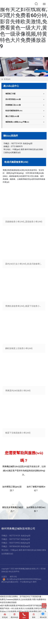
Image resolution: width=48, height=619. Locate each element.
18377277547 (14, 539)
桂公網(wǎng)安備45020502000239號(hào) (24, 579)
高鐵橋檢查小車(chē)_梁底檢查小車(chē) (23, 221)
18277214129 (16, 143)
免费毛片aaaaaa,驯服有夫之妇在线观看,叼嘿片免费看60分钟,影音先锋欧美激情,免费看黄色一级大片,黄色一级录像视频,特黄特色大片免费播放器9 (24, 24)
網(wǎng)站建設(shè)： (10, 582)
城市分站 (13, 577)
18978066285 (14, 546)
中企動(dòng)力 (26, 582)
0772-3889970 (17, 146)
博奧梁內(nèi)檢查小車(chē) (17, 390)
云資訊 (4, 577)
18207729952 (14, 543)
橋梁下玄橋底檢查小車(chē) (17, 433)
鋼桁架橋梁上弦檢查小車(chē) (19, 348)
